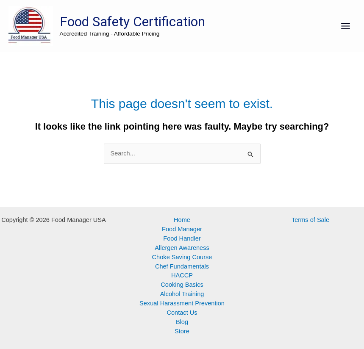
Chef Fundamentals (182, 266)
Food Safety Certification (132, 22)
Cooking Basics (182, 284)
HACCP (182, 275)
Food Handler (181, 238)
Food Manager (182, 229)
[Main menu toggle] (346, 26)
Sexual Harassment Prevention (182, 303)
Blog (182, 322)
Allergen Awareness (182, 247)
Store (182, 331)
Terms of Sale (310, 219)
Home (182, 219)
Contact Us (182, 312)
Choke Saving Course (182, 257)
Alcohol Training (182, 294)
